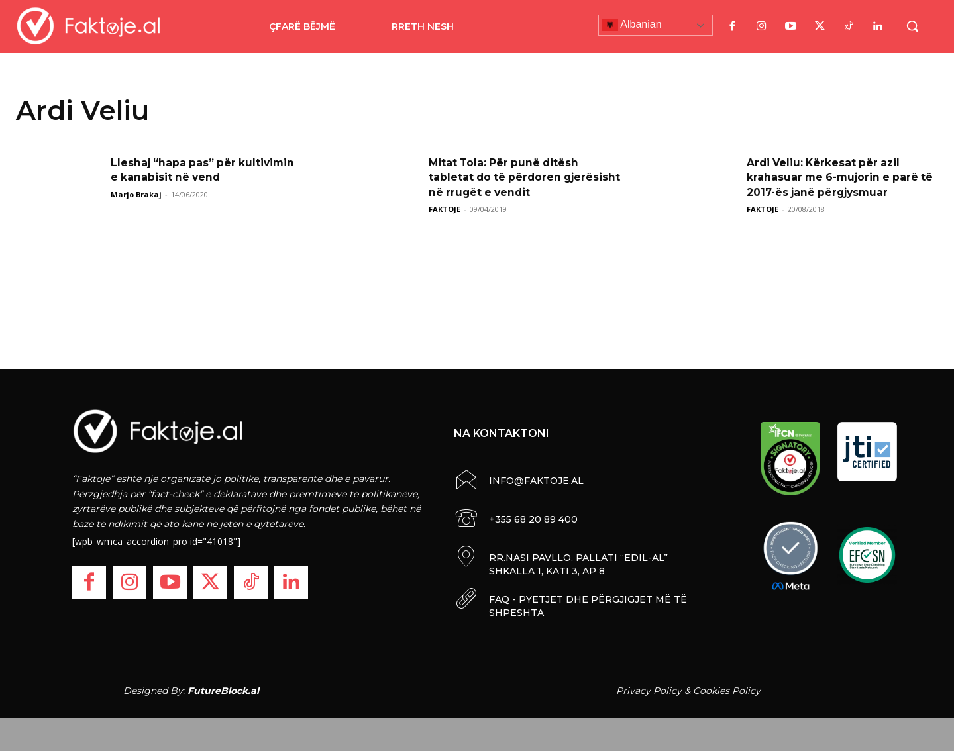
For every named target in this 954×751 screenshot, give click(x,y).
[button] (912, 26)
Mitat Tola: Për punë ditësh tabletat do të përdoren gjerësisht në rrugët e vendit (512, 177)
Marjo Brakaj (136, 194)
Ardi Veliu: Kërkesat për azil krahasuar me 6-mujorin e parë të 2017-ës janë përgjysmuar (835, 177)
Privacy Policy (649, 691)
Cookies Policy (727, 691)
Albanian (632, 25)
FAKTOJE (444, 209)
